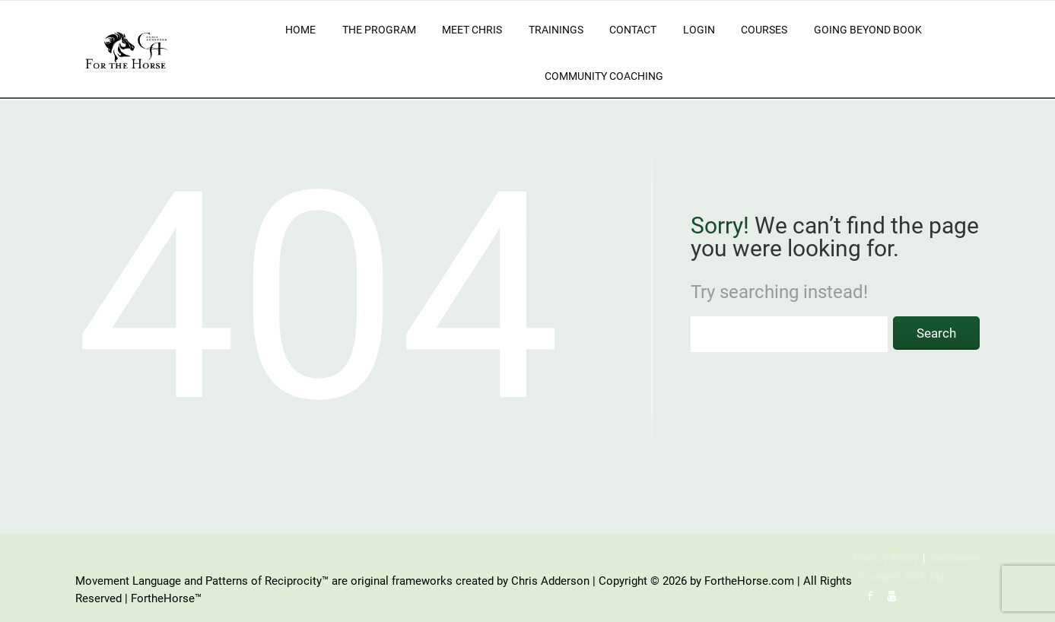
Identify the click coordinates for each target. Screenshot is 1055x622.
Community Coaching (604, 76)
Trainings (556, 30)
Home (300, 30)
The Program (379, 30)
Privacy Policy (886, 558)
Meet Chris (472, 30)
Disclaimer (956, 558)
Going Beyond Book (868, 30)
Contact (632, 30)
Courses (764, 30)
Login (699, 30)
